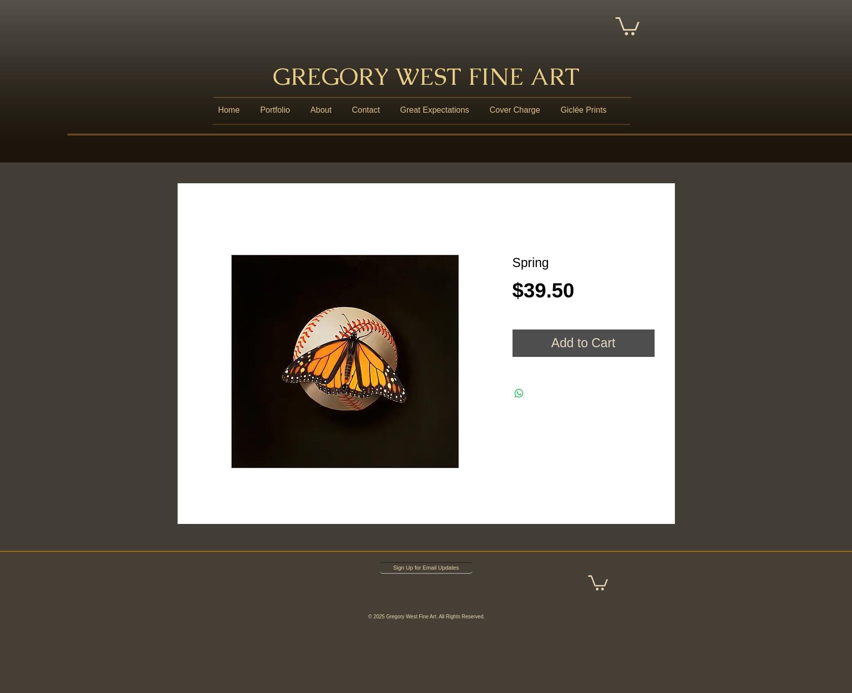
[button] (627, 25)
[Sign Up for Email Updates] (426, 568)
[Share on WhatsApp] (519, 393)
